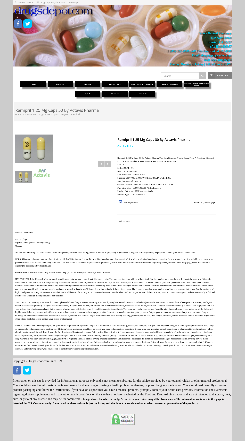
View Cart (223, 75)
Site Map (73, 2)
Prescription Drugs (34, 114)
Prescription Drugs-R (57, 114)
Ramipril (75, 114)
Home (18, 114)
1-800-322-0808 (25, 2)
